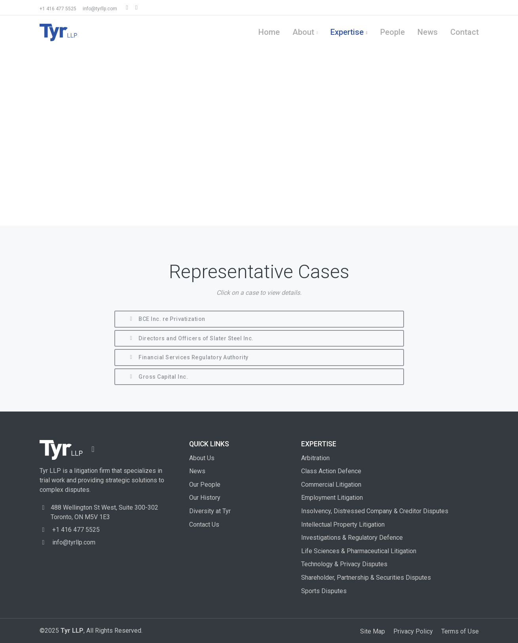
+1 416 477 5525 (58, 8)
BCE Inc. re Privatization (166, 319)
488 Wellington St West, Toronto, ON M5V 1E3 (104, 512)
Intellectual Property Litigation (343, 524)
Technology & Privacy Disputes (344, 564)
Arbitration (315, 458)
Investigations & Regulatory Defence (352, 537)
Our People (204, 484)
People (392, 32)
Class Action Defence (331, 471)
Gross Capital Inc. (158, 377)
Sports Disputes (324, 591)
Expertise (347, 32)
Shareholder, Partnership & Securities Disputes (366, 577)
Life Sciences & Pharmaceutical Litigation (358, 551)
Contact (464, 32)
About (303, 32)
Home (269, 32)
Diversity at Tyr (210, 511)
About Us (201, 458)
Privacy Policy (413, 631)
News (427, 32)
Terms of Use (460, 631)
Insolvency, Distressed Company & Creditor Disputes (374, 511)
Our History (204, 497)
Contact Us (204, 524)
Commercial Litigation (331, 484)
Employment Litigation (332, 497)
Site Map (372, 631)
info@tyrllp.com (100, 8)
